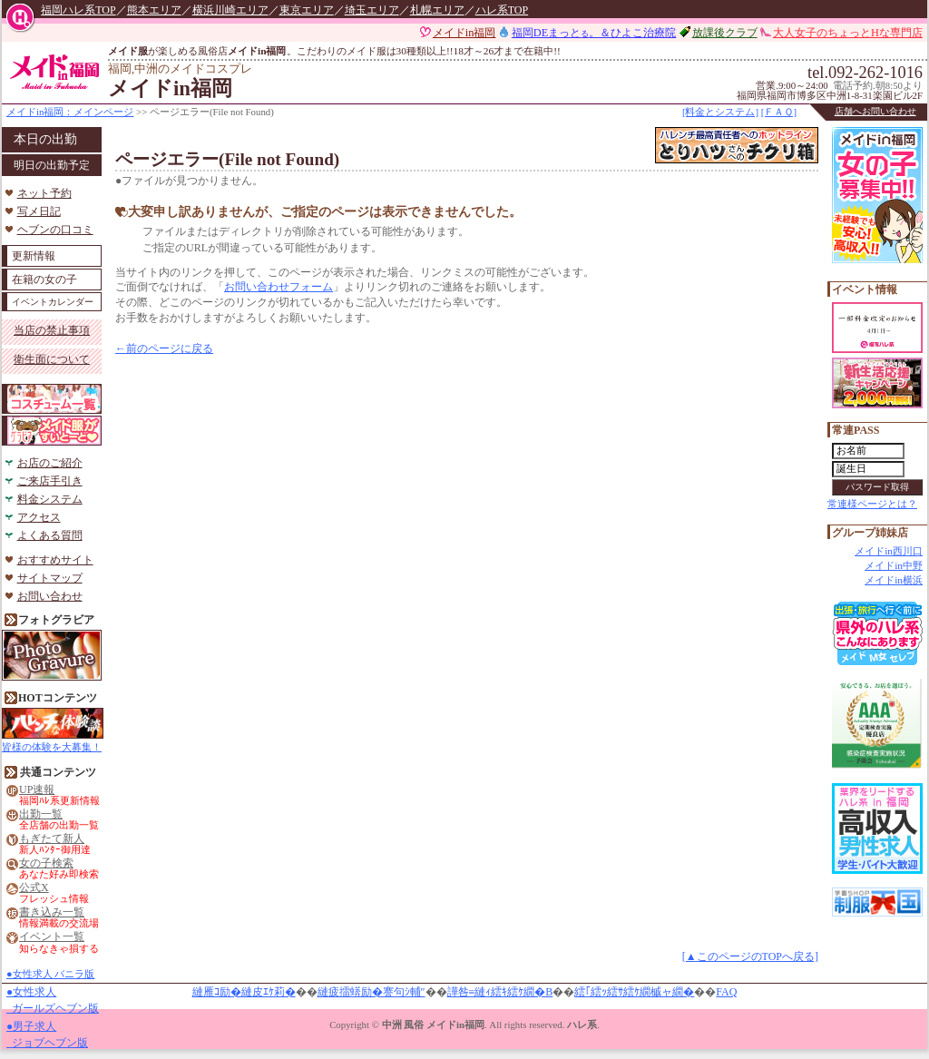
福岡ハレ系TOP (78, 10)
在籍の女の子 (44, 279)
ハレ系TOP (501, 10)
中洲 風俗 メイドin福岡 (433, 1024)
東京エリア (306, 10)
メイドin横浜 (894, 579)
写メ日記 (39, 211)
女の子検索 (46, 863)
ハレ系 (582, 1024)
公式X (34, 888)
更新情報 (33, 256)
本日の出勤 (45, 139)
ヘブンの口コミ (55, 229)
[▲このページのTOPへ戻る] (750, 956)
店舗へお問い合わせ (875, 111)
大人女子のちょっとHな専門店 (848, 32)
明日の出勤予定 (52, 165)
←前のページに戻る (164, 348)
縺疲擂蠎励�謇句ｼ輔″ (371, 991)
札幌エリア (437, 10)
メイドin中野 (894, 565)
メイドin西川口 (889, 550)
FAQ (726, 991)
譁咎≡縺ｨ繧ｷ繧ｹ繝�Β (500, 991)
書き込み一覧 (51, 912)
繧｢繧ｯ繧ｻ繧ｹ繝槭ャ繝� (634, 991)
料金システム (50, 499)
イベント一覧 (51, 937)
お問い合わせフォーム (278, 286)
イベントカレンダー (52, 302)
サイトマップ (50, 578)
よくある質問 (50, 535)
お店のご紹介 (50, 462)
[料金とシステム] (720, 111)
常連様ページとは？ (872, 503)
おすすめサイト (55, 560)
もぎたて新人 (51, 839)
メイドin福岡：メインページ (69, 111)
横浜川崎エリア (230, 10)
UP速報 (36, 790)
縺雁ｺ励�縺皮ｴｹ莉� (244, 991)
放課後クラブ (725, 32)
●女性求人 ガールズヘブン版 (52, 1000)
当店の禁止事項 (52, 330)
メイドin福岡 (464, 32)
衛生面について (52, 359)
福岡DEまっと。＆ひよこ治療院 (594, 32)
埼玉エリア (372, 10)
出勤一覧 (41, 814)
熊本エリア (154, 10)
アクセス (39, 517)
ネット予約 (44, 193)
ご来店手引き (50, 481)
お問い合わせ (50, 596)
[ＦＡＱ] (779, 111)
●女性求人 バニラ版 (50, 973)
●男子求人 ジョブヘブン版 (47, 1034)
